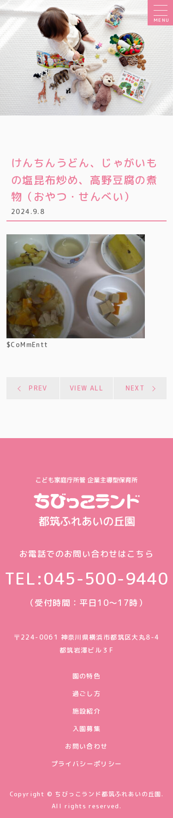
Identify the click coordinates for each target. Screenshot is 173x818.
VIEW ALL (86, 388)
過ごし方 (86, 693)
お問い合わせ (86, 746)
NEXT (135, 388)
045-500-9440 (105, 578)
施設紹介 (86, 711)
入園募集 (86, 728)
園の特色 (86, 675)
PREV (38, 388)
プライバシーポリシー (86, 763)
